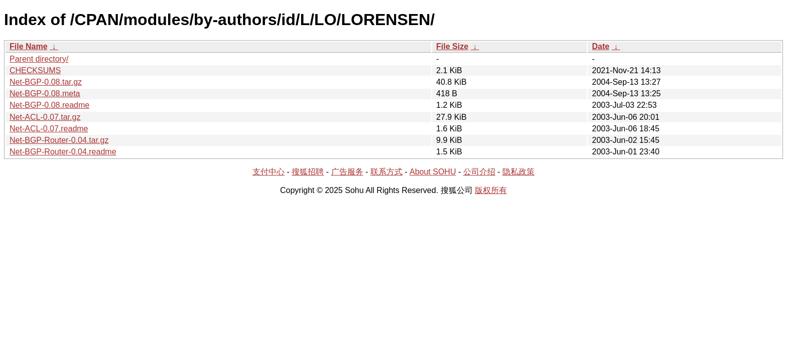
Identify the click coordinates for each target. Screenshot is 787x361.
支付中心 (268, 171)
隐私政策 (518, 171)
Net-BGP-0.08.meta (45, 93)
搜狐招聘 (308, 171)
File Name (29, 46)
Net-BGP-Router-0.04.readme (63, 151)
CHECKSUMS (35, 70)
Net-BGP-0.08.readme (49, 105)
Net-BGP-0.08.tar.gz (46, 82)
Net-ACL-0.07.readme (49, 128)
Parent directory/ (39, 59)
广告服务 (347, 171)
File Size (452, 46)
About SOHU (433, 171)
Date (600, 46)
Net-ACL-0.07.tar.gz (45, 117)
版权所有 (491, 190)
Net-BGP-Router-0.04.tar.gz (59, 140)
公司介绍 (479, 171)
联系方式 (386, 171)
